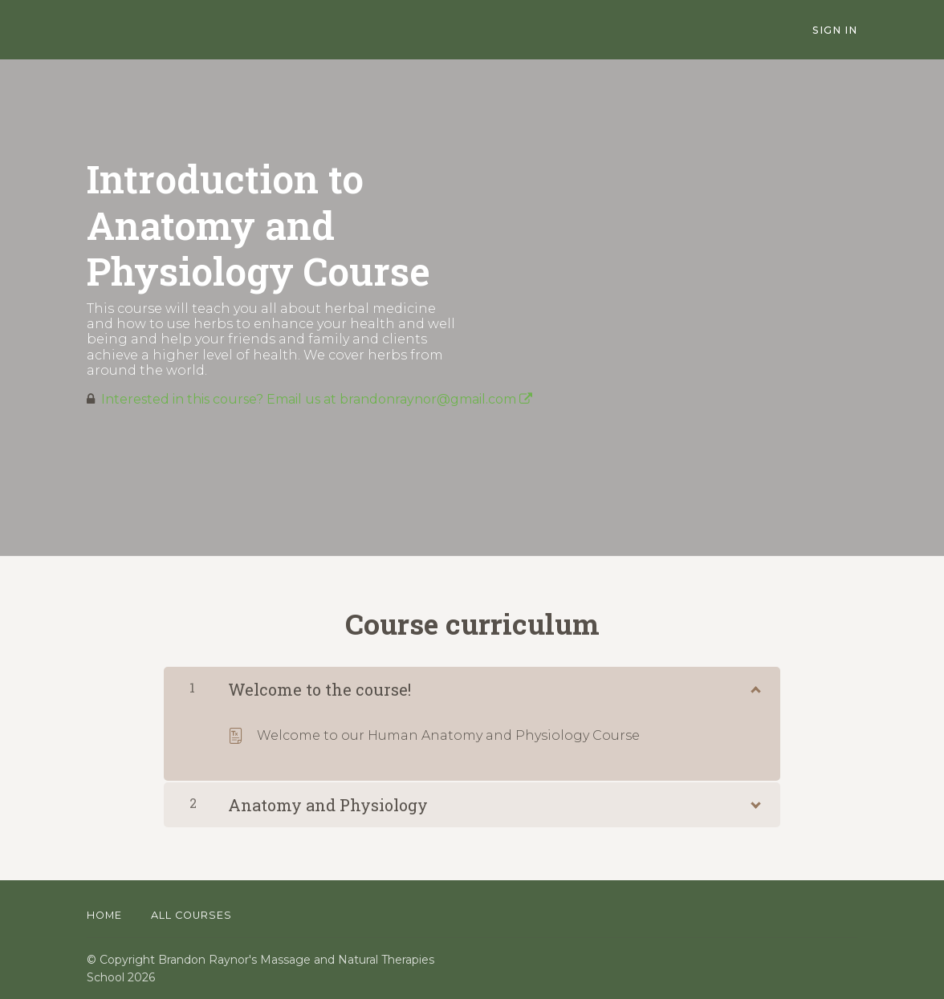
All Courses (191, 915)
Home (104, 915)
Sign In (834, 30)
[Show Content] (754, 686)
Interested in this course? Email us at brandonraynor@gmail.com (316, 399)
